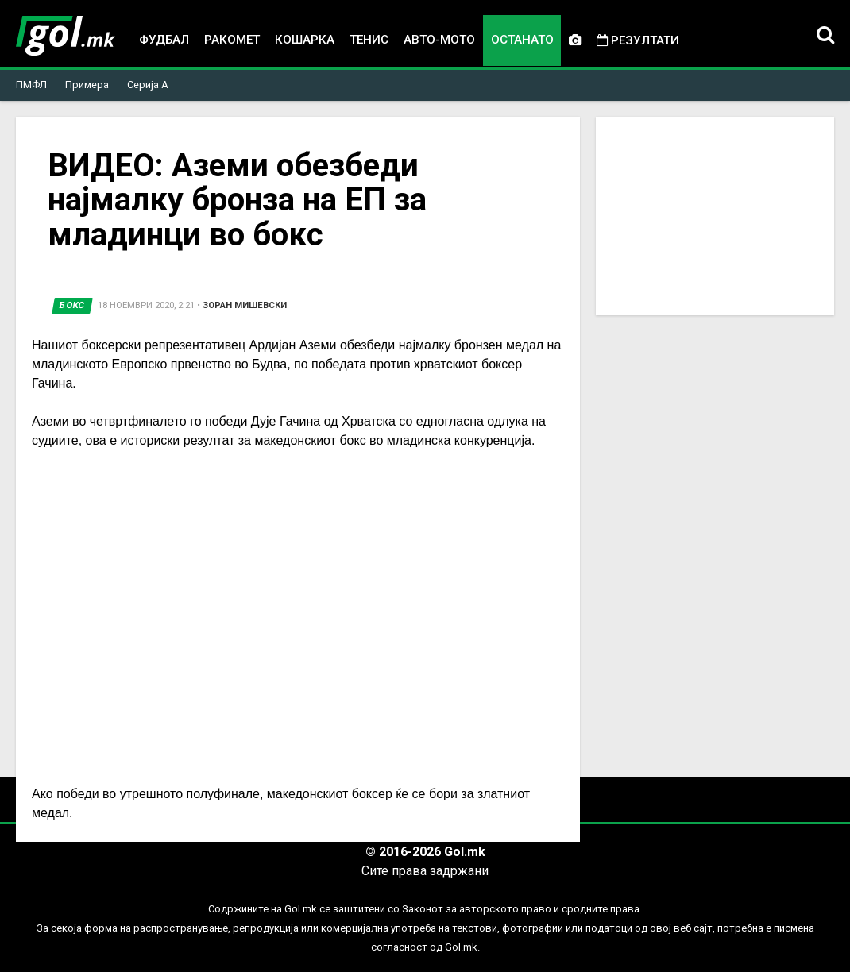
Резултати (638, 40)
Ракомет (232, 40)
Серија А (147, 85)
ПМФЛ (31, 85)
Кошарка (304, 40)
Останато (522, 40)
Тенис (369, 40)
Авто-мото (439, 40)
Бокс (72, 305)
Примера (87, 85)
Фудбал (164, 40)
